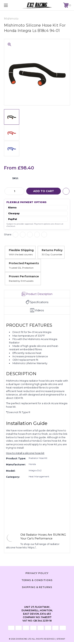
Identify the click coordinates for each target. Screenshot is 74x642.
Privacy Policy (37, 573)
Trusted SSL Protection (21, 267)
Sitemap (61, 639)
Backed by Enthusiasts (21, 280)
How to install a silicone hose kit (25, 453)
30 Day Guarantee (52, 254)
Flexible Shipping (21, 250)
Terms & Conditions (37, 580)
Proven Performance (24, 276)
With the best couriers (21, 254)
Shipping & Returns (37, 587)
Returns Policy (52, 250)
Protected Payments (24, 263)
